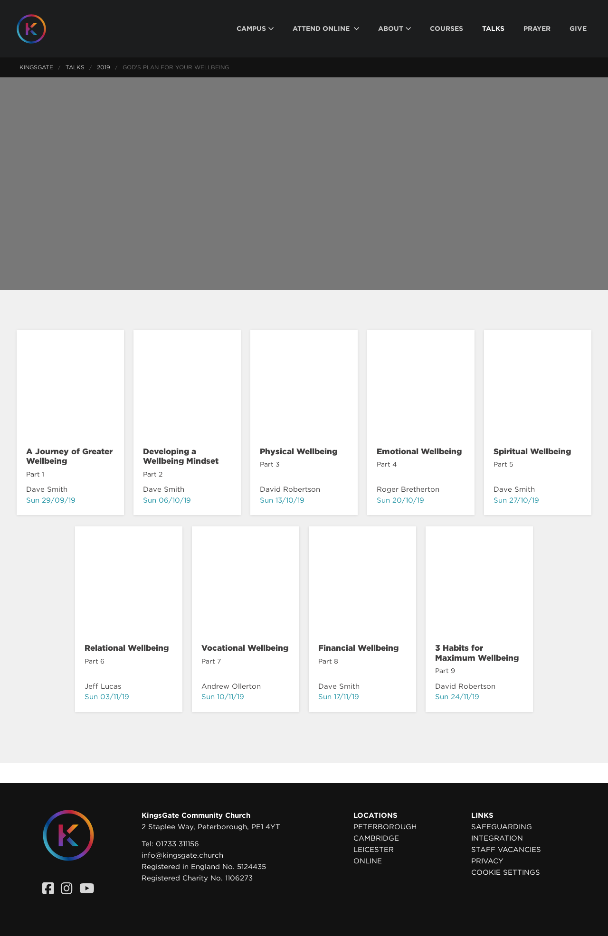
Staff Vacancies (506, 849)
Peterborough (385, 827)
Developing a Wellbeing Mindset (180, 456)
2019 (103, 67)
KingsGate (36, 67)
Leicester (373, 849)
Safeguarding (501, 827)
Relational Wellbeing (127, 648)
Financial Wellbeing (358, 648)
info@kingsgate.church (182, 855)
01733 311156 (177, 844)
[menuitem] (255, 28)
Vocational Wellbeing (244, 648)
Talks (75, 67)
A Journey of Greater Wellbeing (69, 456)
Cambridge (376, 838)
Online (367, 861)
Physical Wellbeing (298, 451)
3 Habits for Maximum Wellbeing (477, 652)
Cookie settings (505, 872)
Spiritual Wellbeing (532, 451)
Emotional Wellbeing (419, 451)
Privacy (487, 861)
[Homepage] (38, 29)
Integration (497, 838)
